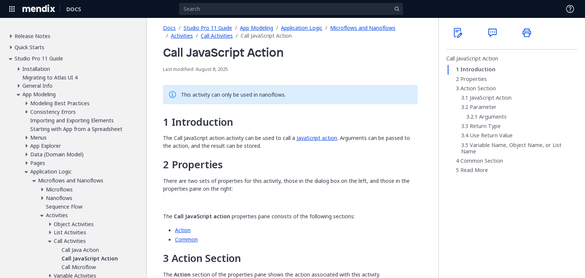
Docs (169, 28)
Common (186, 239)
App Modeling (256, 28)
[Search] (291, 9)
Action (183, 230)
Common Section (481, 161)
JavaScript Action (491, 98)
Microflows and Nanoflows (362, 28)
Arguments (493, 117)
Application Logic (301, 28)
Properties (473, 79)
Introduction (477, 69)
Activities (182, 36)
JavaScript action (317, 138)
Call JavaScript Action (472, 58)
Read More (474, 170)
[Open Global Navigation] (12, 9)
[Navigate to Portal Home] (39, 8)
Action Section (478, 88)
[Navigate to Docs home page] (73, 9)
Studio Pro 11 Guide (208, 28)
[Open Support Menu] (570, 9)
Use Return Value (491, 135)
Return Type (485, 126)
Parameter (483, 107)
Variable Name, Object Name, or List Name (511, 148)
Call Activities (217, 36)
